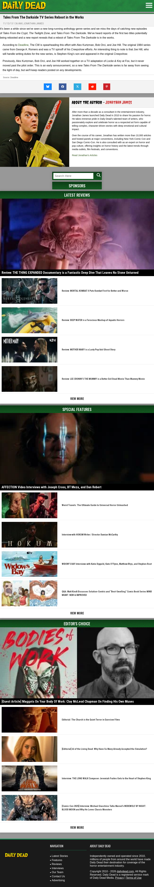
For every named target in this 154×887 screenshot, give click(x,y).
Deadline (23, 45)
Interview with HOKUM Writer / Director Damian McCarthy (90, 534)
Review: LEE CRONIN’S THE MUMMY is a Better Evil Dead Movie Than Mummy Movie (103, 379)
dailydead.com (125, 871)
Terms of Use (133, 877)
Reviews (57, 864)
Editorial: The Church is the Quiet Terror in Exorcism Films (91, 719)
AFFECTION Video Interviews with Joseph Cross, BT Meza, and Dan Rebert (51, 487)
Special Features (77, 409)
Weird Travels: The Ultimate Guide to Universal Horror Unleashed (95, 505)
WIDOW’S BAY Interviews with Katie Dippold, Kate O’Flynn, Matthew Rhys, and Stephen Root (107, 564)
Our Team (57, 872)
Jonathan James (33, 23)
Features (57, 860)
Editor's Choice (77, 623)
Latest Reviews (77, 195)
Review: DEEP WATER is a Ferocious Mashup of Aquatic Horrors (93, 320)
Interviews (58, 868)
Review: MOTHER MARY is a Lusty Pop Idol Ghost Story (88, 349)
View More (77, 398)
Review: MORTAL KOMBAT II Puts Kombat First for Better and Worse (95, 290)
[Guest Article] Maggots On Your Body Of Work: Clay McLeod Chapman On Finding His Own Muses (68, 701)
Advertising (58, 880)
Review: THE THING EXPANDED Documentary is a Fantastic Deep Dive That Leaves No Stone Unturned (70, 273)
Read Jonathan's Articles (84, 155)
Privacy (119, 877)
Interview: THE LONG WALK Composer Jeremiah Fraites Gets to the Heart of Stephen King (106, 778)
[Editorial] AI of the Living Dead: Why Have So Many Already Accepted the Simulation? (104, 749)
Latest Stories (60, 856)
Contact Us (58, 876)
